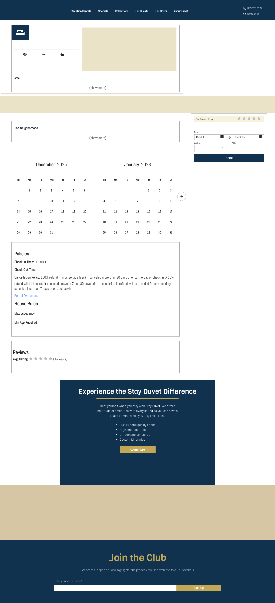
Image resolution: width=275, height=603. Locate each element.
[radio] (31, 358)
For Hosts (161, 11)
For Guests (141, 11)
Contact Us (253, 14)
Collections (121, 11)
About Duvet (181, 11)
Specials (103, 11)
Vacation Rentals (81, 11)
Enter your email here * (68, 581)
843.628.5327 (254, 8)
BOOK (229, 158)
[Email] (115, 587)
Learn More (137, 449)
